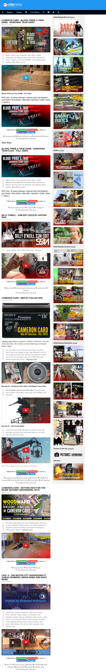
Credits (41, 100)
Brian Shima (20, 667)
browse (70, 448)
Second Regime (23, 478)
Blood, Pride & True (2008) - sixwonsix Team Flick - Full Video (23, 150)
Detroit (30, 664)
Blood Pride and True (24, 136)
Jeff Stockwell (45, 480)
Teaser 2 (7, 102)
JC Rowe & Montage (18, 97)
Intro (8, 97)
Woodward (29, 567)
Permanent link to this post (26, 138)
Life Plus (9, 664)
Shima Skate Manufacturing (25, 288)
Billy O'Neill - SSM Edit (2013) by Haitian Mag (24, 216)
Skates (19, 12)
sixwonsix (37, 136)
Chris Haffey (34, 480)
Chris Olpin (14, 480)
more (72, 17)
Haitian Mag (41, 288)
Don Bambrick (42, 97)
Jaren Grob (24, 480)
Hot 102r (35, 478)
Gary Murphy (6, 100)
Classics (46, 136)
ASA (41, 478)
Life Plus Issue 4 (20, 664)
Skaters (10, 12)
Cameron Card (31, 97)
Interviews (34, 100)
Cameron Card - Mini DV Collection (22, 298)
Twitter (32, 132)
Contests (38, 664)
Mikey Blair (26, 100)
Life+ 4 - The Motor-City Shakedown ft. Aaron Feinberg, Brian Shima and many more (24, 577)
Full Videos (35, 12)
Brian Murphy (16, 100)
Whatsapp (22, 130)
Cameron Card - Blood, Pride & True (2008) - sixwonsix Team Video (23, 21)
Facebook (22, 132)
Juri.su (12, 466)
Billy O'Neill (10, 288)
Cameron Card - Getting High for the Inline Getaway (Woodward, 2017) (23, 489)
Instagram (33, 130)
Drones (37, 567)
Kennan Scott (39, 667)
